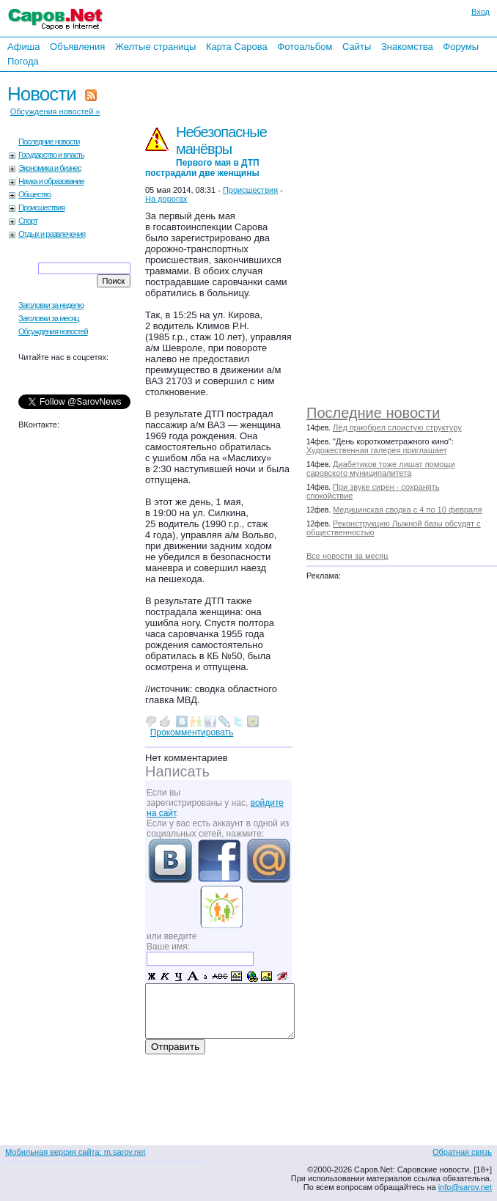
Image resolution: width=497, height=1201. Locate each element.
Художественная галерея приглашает (376, 450)
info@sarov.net (465, 1187)
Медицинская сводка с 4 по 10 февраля (407, 509)
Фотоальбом (304, 46)
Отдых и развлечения (51, 233)
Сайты (356, 46)
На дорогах (166, 198)
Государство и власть (51, 154)
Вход (480, 11)
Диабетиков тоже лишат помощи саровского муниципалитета (380, 468)
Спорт (27, 220)
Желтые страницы (155, 46)
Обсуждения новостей (53, 331)
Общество (34, 194)
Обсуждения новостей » (55, 111)
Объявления (77, 46)
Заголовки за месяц (48, 318)
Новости (41, 94)
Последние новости (373, 413)
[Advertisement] (409, 234)
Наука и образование (51, 181)
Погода (23, 61)
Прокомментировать (192, 732)
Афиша (23, 46)
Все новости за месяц (347, 555)
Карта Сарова (237, 46)
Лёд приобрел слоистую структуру (397, 427)
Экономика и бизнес (49, 168)
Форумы (461, 46)
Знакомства (407, 46)
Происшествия (41, 207)
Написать (177, 771)
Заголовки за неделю (51, 305)
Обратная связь (462, 1151)
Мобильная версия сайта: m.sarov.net (75, 1151)
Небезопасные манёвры (206, 151)
